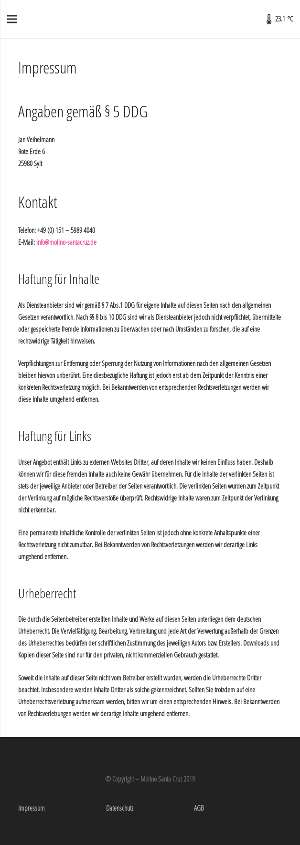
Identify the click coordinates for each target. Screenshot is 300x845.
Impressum (31, 808)
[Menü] (11, 19)
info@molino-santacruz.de (66, 242)
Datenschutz (119, 808)
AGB (199, 808)
